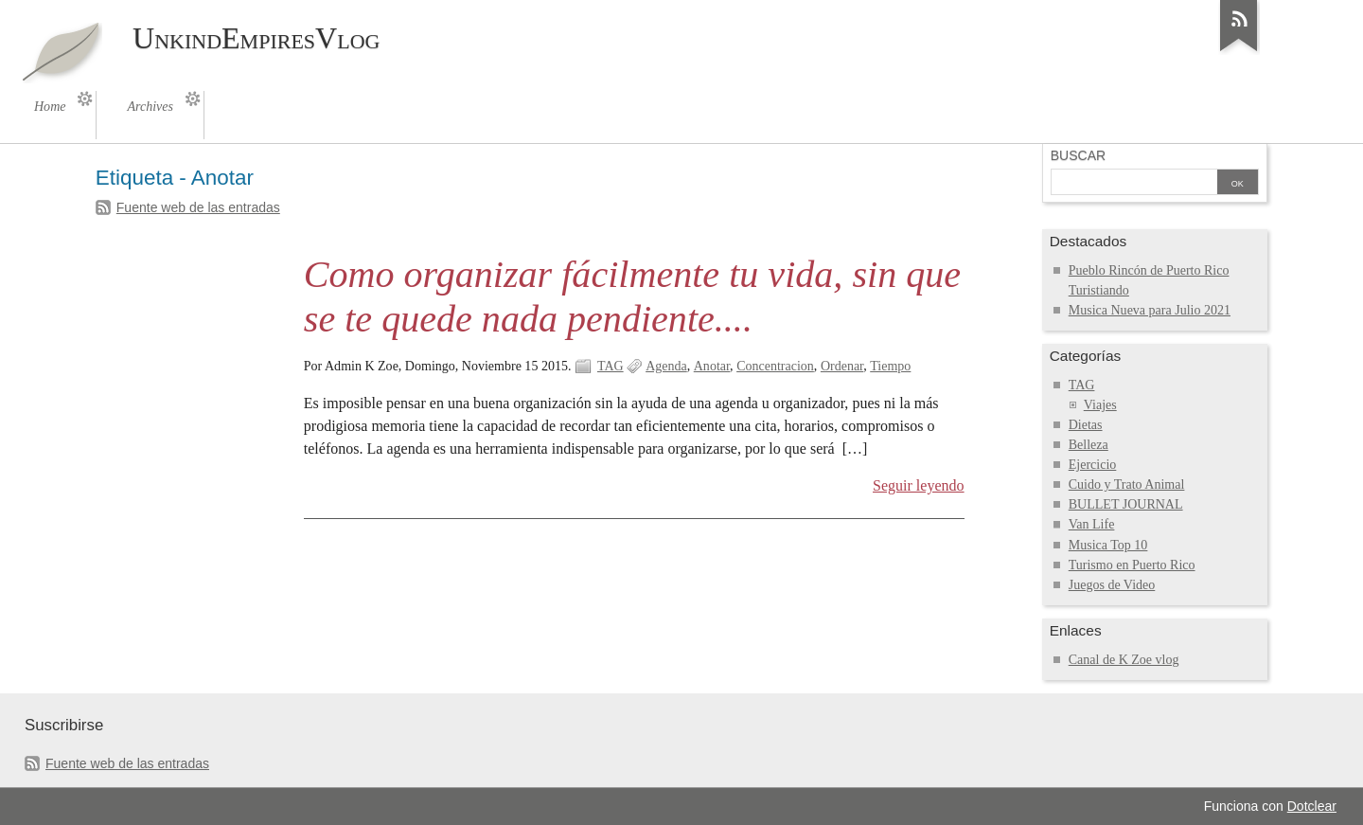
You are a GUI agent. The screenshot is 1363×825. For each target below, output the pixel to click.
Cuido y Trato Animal (1127, 484)
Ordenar (842, 366)
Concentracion (775, 366)
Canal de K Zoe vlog (1124, 660)
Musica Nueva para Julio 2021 (1149, 310)
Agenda (666, 366)
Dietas (1086, 425)
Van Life (1092, 524)
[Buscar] (1134, 184)
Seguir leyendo (919, 485)
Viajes (1100, 405)
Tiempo (890, 366)
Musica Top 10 (1108, 545)
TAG (610, 366)
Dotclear (1311, 806)
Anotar (712, 366)
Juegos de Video (1112, 585)
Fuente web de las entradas (198, 207)
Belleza (1088, 445)
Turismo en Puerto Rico (1132, 565)
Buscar (1078, 155)
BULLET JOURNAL (1126, 504)
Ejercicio (1093, 464)
